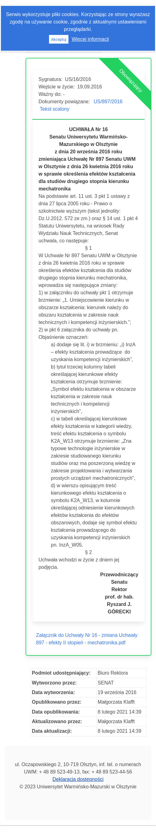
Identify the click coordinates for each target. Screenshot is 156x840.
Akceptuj (58, 39)
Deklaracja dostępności (77, 779)
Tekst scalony (54, 109)
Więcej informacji (90, 39)
